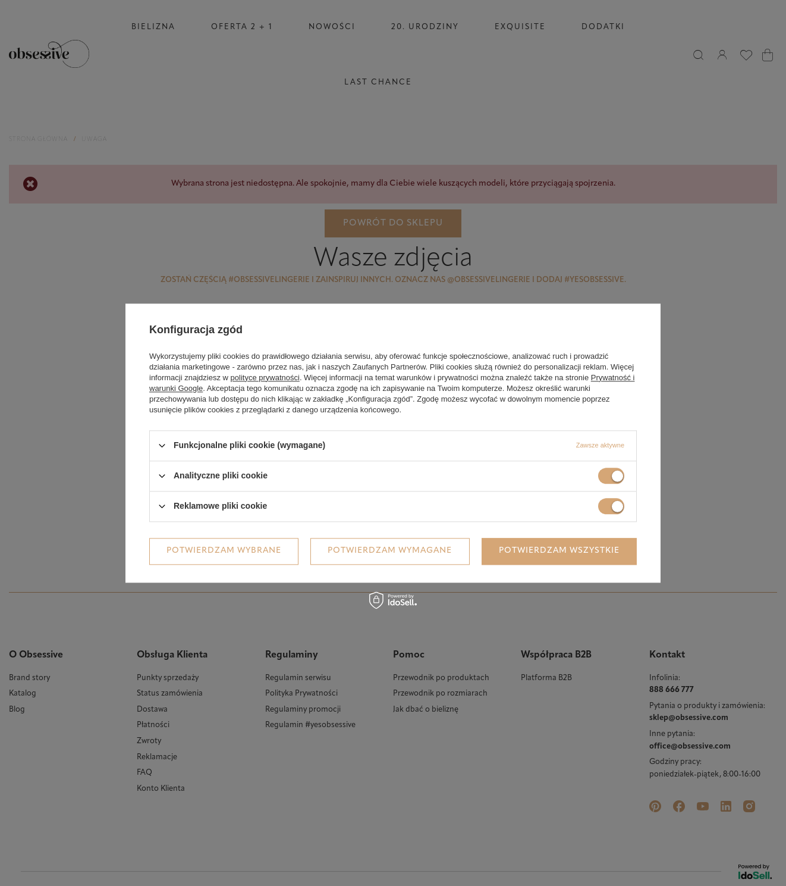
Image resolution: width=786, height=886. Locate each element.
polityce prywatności (265, 377)
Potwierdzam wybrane (223, 550)
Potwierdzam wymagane (390, 550)
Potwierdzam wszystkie (559, 550)
